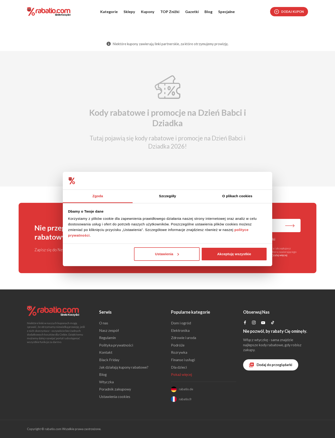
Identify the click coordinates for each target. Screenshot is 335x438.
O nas (103, 323)
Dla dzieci (179, 367)
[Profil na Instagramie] (254, 323)
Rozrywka (179, 352)
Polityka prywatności (116, 345)
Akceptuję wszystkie (234, 254)
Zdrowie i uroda (183, 337)
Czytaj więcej (279, 255)
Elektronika (180, 330)
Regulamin (107, 337)
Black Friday (109, 359)
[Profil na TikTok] (272, 323)
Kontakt (105, 352)
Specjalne (226, 11)
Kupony (147, 11)
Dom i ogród (181, 323)
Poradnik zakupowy (115, 389)
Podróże (177, 345)
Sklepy (129, 11)
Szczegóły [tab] (167, 196)
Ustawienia (167, 254)
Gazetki (192, 11)
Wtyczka (106, 382)
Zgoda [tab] (97, 196)
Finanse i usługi (183, 359)
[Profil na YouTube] (263, 323)
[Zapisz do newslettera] (290, 226)
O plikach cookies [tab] (237, 196)
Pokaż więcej (181, 374)
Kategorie (109, 11)
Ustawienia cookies (114, 396)
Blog (208, 11)
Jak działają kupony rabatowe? (123, 367)
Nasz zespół (109, 330)
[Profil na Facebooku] (245, 323)
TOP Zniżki (169, 11)
